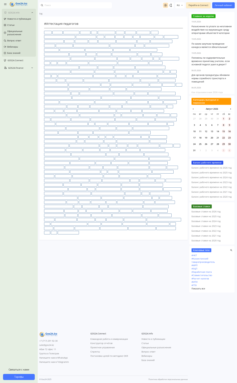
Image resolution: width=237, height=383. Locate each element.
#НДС (91, 124)
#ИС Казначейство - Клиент (56, 89)
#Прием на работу (119, 163)
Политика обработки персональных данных (168, 379)
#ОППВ (145, 137)
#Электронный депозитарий (87, 228)
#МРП (173, 115)
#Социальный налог (172, 189)
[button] (231, 338)
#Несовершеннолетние (118, 124)
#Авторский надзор (106, 32)
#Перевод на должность (54, 150)
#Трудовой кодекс (159, 211)
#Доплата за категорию (124, 67)
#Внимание (49, 45)
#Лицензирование (107, 111)
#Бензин (159, 37)
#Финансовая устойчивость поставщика (164, 219)
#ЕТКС (129, 76)
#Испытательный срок (100, 89)
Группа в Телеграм (49, 353)
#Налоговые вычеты (146, 119)
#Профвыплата (110, 167)
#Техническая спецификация (156, 206)
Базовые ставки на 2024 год (206, 309)
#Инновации (156, 85)
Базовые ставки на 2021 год (206, 323)
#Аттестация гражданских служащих (59, 37)
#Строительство (98, 202)
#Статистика (72, 202)
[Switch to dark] (170, 5)
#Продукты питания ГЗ (54, 167)
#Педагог (132, 145)
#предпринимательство (159, 159)
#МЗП (117, 115)
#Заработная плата (74, 80)
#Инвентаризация (141, 85)
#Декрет (61, 63)
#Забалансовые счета (167, 76)
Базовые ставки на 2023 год (206, 314)
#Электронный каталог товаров (114, 228)
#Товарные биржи (110, 211)
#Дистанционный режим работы (103, 63)
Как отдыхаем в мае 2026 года (207, 180)
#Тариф (78, 206)
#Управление (84, 215)
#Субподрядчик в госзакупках (130, 202)
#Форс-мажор (94, 224)
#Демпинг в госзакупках (77, 63)
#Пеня (176, 145)
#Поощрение (112, 154)
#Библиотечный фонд (54, 41)
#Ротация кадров (173, 180)
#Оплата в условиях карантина (127, 137)
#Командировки (51, 102)
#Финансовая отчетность (135, 219)
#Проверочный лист (158, 163)
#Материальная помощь (153, 111)
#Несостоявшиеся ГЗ (138, 124)
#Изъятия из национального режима (84, 85)
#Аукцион (110, 37)
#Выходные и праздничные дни (99, 50)
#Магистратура (123, 111)
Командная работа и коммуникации (109, 339)
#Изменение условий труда (56, 85)
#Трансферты (125, 211)
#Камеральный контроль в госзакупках (96, 93)
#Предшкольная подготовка (82, 163)
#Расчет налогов (111, 176)
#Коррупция (116, 106)
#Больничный (81, 41)
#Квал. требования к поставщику (86, 98)
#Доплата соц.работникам (82, 72)
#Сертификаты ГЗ (89, 184)
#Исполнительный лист (78, 89)
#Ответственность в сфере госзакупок (133, 141)
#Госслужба (157, 54)
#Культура (49, 111)
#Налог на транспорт (80, 119)
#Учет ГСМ (49, 219)
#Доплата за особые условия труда (150, 67)
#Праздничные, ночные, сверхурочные (132, 159)
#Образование (51, 132)
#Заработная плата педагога (96, 80)
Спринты (95, 351)
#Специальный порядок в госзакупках (108, 193)
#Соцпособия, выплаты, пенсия (77, 193)
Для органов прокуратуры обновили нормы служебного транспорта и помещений (211, 166)
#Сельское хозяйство (53, 184)
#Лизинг (59, 111)
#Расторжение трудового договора (87, 176)
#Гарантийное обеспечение (56, 54)
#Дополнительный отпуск (126, 72)
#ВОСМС (139, 45)
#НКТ (194, 343)
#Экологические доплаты (158, 224)
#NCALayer (85, 32)
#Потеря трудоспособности (156, 154)
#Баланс (119, 37)
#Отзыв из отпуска (158, 141)
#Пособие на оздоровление (131, 154)
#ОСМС (81, 141)
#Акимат (120, 32)
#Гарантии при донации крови (143, 50)
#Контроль (72, 106)
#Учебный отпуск (150, 215)
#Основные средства (94, 141)
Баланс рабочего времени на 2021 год (212, 279)
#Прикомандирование (139, 163)
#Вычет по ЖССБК (121, 50)
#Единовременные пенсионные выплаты (75, 76)
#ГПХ (156, 58)
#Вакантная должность (126, 41)
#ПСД (104, 172)
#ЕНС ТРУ (121, 76)
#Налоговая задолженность (102, 119)
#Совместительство (130, 184)
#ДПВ (166, 72)
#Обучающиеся (85, 132)
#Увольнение (71, 215)
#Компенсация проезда (137, 102)
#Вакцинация (143, 41)
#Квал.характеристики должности (116, 98)
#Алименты (130, 32)
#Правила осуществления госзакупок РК (96, 159)
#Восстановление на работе (157, 45)
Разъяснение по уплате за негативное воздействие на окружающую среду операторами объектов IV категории (212, 117)
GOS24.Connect (15, 60)
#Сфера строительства (165, 202)
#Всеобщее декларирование (72, 50)
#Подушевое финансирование (57, 154)
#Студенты (111, 202)
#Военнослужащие (64, 45)
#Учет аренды (165, 215)
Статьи (145, 343)
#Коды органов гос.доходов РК (144, 98)
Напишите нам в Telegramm (54, 361)
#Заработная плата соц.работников (124, 80)
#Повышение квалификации (152, 150)
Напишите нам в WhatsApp (53, 357)
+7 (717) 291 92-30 (48, 340)
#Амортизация (143, 32)
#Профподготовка (157, 167)
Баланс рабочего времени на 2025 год (212, 260)
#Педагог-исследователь (148, 145)
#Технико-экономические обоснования (125, 206)
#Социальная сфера (130, 189)
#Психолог (113, 172)
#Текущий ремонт (90, 206)
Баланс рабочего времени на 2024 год (212, 265)
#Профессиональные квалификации (133, 167)
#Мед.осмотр (73, 115)
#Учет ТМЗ (100, 219)
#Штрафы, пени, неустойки (134, 224)
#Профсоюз (172, 167)
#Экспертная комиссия (64, 228)
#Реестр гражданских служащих (133, 176)
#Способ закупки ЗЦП (160, 193)
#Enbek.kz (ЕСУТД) (71, 32)
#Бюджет (93, 41)
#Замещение (50, 80)
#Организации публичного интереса (60, 141)
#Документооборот (88, 67)
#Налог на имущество (61, 119)
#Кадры (75, 93)
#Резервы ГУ (96, 180)
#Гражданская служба (169, 58)
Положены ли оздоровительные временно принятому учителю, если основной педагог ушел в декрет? (211, 149)
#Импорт (105, 85)
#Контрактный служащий (55, 106)
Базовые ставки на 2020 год (206, 328)
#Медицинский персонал (55, 115)
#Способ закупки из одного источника (61, 198)
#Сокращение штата (77, 189)
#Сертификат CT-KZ (72, 184)
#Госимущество (104, 54)
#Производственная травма (77, 167)
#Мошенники (163, 115)
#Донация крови (105, 67)
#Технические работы (54, 211)
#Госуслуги (136, 58)
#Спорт (146, 193)
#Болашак (69, 41)
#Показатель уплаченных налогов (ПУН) (88, 154)
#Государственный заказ (106, 58)
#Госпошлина (144, 54)
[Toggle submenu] (32, 12)
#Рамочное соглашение (163, 172)
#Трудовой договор (142, 211)
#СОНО (91, 189)
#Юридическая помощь (68, 232)
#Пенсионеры (166, 145)
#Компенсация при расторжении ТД (110, 102)
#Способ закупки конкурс (89, 198)
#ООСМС (93, 137)
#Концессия (84, 106)
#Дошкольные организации (150, 72)
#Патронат (122, 145)
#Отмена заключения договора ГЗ (84, 145)
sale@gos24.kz (46, 345)
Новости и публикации (153, 339)
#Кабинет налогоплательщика (57, 93)
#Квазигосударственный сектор (162, 93)
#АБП (94, 32)
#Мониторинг (150, 115)
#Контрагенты (170, 102)
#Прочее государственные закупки (85, 172)
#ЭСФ (47, 232)
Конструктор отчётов (101, 343)
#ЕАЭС (47, 76)
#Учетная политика (86, 219)
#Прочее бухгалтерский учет (57, 172)
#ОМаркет (83, 137)
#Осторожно (110, 141)
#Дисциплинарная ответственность (133, 63)
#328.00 (48, 32)
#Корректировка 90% (99, 106)
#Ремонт (134, 180)
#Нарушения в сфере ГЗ (166, 119)
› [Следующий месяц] (230, 196)
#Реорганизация (147, 180)
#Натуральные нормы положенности (72, 124)
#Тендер (103, 206)
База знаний (148, 360)
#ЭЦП (54, 232)
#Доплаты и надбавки (105, 72)
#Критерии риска (158, 106)
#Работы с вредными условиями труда (135, 172)
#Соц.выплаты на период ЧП (108, 189)
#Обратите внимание (68, 132)
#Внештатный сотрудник (161, 41)
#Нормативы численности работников (83, 128)
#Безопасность (147, 37)
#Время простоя (51, 50)
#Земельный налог (167, 80)
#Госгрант (91, 54)
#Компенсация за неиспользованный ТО (77, 102)
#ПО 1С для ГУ (133, 150)
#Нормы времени (108, 128)
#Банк (136, 37)
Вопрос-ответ (148, 351)
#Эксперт (48, 228)
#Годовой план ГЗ (77, 54)
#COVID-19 (57, 32)
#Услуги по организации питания (127, 215)
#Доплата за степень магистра (57, 72)
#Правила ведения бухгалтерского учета (61, 159)
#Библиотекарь (171, 37)
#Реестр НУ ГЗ (154, 176)
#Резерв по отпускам (79, 180)
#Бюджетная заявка (107, 41)
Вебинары (146, 356)
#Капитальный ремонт (124, 93)
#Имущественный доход (121, 85)
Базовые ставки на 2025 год (206, 304)
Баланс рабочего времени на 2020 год (212, 284)
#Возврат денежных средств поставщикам (91, 45)
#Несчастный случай (157, 124)
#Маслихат (136, 111)
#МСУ (47, 119)
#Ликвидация (70, 111)
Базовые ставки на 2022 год (206, 318)
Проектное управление (102, 347)
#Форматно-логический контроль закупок (69, 224)
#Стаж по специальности (55, 202)
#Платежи (105, 150)
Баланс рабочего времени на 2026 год (212, 255)
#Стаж (155, 198)
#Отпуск (104, 145)
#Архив (155, 32)
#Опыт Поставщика (158, 137)
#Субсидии (149, 202)
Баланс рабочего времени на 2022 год (212, 275)
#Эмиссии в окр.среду (166, 228)
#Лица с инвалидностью (88, 111)
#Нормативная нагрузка (55, 128)
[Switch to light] (165, 5)
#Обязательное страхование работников (111, 132)
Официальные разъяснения (156, 347)
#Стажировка (165, 198)
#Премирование (103, 163)
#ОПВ (102, 137)
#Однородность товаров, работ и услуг (61, 137)
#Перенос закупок (74, 150)
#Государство (123, 58)
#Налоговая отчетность (125, 119)
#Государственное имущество (57, 58)
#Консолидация (155, 102)
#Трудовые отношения (54, 215)
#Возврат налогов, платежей (122, 45)
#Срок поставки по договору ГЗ (138, 198)
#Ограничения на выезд (140, 132)
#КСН (170, 106)
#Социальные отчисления (151, 189)
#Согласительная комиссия (56, 189)
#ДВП (54, 63)
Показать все (198, 376)
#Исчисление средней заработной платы (144, 89)
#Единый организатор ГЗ (104, 76)
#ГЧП (47, 63)
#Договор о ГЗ (156, 63)
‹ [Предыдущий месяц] (193, 196)
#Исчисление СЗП (118, 89)
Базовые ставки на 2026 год (206, 299)
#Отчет (112, 145)
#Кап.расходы (141, 93)
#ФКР (47, 224)
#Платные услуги (118, 150)
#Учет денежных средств (66, 219)
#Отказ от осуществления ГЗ (56, 145)
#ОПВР (109, 137)
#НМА (170, 124)
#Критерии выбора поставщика (136, 106)
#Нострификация (124, 128)
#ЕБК (54, 76)
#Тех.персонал (71, 211)
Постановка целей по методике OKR (109, 356)
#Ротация (160, 180)
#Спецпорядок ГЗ (133, 193)
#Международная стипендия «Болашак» (97, 115)
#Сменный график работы (109, 184)
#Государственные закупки (83, 58)
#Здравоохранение (149, 80)
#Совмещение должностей (151, 184)
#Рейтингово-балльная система (116, 180)
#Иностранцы (168, 85)
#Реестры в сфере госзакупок (57, 180)
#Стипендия (84, 202)
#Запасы (61, 80)
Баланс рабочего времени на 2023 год (212, 270)
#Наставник (49, 124)
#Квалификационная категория (58, 98)
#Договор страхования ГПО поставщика (61, 67)
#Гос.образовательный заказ (124, 54)
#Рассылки (49, 176)
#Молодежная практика (132, 115)
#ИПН (179, 85)
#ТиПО (82, 211)
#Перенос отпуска (91, 150)
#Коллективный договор (170, 98)
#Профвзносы (96, 167)
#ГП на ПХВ (147, 58)
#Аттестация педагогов (86, 37)
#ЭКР (173, 224)
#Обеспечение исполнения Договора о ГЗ (151, 128)
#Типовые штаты (94, 211)
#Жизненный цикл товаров (145, 76)
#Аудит (100, 37)
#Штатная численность (111, 224)
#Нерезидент (101, 124)
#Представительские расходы (57, 163)
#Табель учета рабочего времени (58, 206)
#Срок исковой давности (112, 198)
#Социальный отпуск (53, 193)
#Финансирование (114, 219)
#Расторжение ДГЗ (63, 176)
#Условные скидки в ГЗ (101, 215)
